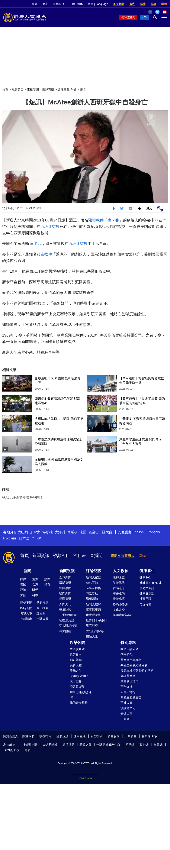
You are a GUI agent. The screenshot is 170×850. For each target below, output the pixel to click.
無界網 (158, 744)
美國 (23, 584)
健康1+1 (145, 577)
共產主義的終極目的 (134, 665)
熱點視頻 (42, 602)
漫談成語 (119, 598)
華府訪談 (65, 609)
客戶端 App (149, 736)
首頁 (5, 89)
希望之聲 (86, 744)
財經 (35, 589)
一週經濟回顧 (68, 615)
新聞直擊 (65, 598)
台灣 (35, 584)
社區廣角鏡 (66, 620)
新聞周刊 (65, 604)
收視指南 (45, 736)
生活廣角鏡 (77, 649)
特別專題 (128, 642)
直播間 (96, 555)
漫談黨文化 (128, 708)
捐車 (153, 4)
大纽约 (23, 532)
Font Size (149, 208)
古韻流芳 (119, 588)
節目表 (79, 555)
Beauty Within (79, 676)
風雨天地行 (128, 692)
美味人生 (76, 670)
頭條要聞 (26, 602)
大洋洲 (60, 532)
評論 (23, 589)
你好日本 (76, 654)
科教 (35, 595)
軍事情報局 (93, 609)
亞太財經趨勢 (68, 625)
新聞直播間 (128, 17)
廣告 (132, 4)
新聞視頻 (67, 571)
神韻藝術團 (29, 744)
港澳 (35, 579)
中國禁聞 (65, 588)
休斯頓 (72, 532)
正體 (72, 4)
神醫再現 (145, 598)
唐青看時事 (93, 615)
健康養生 (147, 571)
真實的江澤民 (129, 681)
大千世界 (76, 681)
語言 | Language (98, 4)
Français (153, 532)
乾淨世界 (68, 744)
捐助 (142, 4)
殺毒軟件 (96, 220)
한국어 (37, 538)
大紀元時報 (49, 744)
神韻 (34, 4)
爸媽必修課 (120, 604)
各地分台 (58, 4)
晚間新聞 (65, 593)
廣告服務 (113, 736)
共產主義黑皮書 (131, 697)
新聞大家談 (93, 577)
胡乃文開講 (146, 588)
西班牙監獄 (50, 226)
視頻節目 (17, 89)
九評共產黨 (128, 676)
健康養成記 (146, 593)
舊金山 (94, 532)
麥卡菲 (113, 220)
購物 (164, 4)
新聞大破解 (93, 604)
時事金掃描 (93, 588)
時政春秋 (92, 593)
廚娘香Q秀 (77, 686)
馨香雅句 (119, 593)
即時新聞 (26, 608)
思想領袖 (92, 598)
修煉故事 (126, 713)
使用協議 (80, 736)
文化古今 (119, 609)
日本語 (24, 538)
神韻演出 (26, 618)
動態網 (143, 744)
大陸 (23, 595)
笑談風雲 (119, 582)
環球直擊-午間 (67, 89)
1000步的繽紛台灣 (80, 694)
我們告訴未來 (129, 649)
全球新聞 (65, 577)
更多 (28, 750)
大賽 (45, 4)
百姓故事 (126, 702)
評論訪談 (93, 571)
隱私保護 (62, 736)
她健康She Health (151, 582)
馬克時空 (92, 625)
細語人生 (92, 636)
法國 (83, 532)
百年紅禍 (126, 686)
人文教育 (120, 571)
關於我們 (28, 736)
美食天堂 (76, 665)
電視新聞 (33, 89)
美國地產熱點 (122, 615)
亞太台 (107, 532)
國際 (23, 579)
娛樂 (47, 579)
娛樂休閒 (77, 642)
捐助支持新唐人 (123, 556)
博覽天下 (26, 613)
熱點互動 (92, 582)
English (138, 532)
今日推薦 (42, 608)
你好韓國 (76, 660)
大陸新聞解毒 (95, 631)
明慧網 (129, 744)
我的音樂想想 (79, 702)
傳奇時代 (126, 654)
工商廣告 (126, 719)
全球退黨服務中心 (108, 744)
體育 (47, 584)
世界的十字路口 (96, 620)
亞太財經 (65, 631)
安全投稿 (96, 736)
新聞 (27, 571)
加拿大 (35, 532)
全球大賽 (42, 618)
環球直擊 (48, 89)
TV (145, 17)
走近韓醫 (145, 604)
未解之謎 (119, 577)
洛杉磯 (47, 532)
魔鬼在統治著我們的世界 (137, 670)
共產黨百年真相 (131, 660)
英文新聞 (118, 4)
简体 (80, 4)
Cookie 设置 (85, 778)
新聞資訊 (40, 555)
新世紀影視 (11, 750)
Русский (9, 538)
